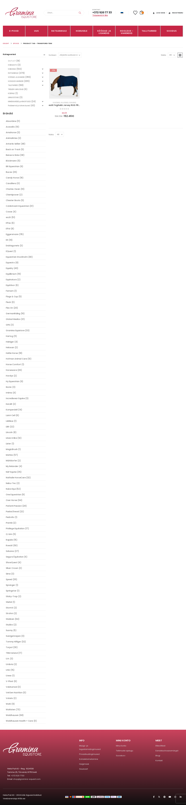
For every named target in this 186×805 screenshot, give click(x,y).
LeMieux (9, 421)
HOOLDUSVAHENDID (15, 81)
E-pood (14, 30)
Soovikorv (120, 755)
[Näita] (172, 55)
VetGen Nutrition (14, 692)
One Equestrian (13, 494)
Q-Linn (9, 534)
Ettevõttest (160, 745)
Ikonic (9, 387)
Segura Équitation (15, 556)
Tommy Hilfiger (13, 641)
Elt (7, 239)
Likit (7, 426)
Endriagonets (12, 245)
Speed (9, 579)
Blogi (157, 755)
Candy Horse (12, 177)
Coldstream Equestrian (17, 206)
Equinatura (11, 279)
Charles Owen (13, 189)
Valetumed (11, 686)
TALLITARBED (149, 30)
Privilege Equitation (15, 528)
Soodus (172, 30)
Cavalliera (11, 183)
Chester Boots (13, 200)
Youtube (170, 797)
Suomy (9, 630)
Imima (9, 392)
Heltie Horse (12, 353)
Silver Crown (12, 568)
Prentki (9, 522)
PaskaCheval (12, 511)
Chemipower (12, 194)
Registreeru (175, 13)
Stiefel (9, 602)
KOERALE (11, 93)
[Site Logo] (21, 13)
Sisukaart (83, 769)
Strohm (9, 613)
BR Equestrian (12, 166)
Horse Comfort (13, 364)
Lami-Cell (10, 415)
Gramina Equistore (15, 330)
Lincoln (9, 432)
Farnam (10, 290)
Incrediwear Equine (15, 398)
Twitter (159, 797)
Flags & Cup (12, 296)
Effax (8, 223)
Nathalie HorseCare (16, 477)
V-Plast (9, 681)
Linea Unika (11, 438)
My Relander (12, 466)
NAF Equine (11, 471)
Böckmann (11, 160)
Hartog (9, 336)
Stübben (10, 619)
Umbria (9, 664)
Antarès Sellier (13, 143)
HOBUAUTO (12, 65)
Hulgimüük (84, 764)
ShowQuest (11, 562)
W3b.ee (21, 798)
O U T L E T (12, 61)
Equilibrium (11, 273)
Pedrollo (10, 517)
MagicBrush (12, 449)
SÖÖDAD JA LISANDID (104, 32)
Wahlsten (10, 709)
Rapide (9, 539)
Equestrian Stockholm (17, 256)
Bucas (9, 172)
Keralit (9, 404)
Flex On (9, 307)
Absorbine (11, 121)
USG (8, 669)
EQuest (9, 251)
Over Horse (11, 500)
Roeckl (9, 545)
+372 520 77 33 (102, 12)
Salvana (10, 551)
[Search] (80, 12)
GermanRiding (13, 313)
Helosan (10, 347)
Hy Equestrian (12, 381)
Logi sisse (158, 13)
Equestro (10, 262)
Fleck (8, 302)
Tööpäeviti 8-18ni (100, 15)
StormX (9, 607)
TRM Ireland (12, 653)
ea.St (64, 112)
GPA (8, 324)
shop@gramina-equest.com (27, 779)
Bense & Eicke (12, 155)
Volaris (9, 698)
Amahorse (11, 132)
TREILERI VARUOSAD (16, 89)
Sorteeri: (53, 55)
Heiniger (10, 341)
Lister (8, 443)
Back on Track (13, 149)
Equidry (9, 268)
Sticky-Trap (11, 596)
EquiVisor (10, 285)
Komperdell (12, 409)
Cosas (9, 211)
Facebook (154, 797)
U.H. (7, 658)
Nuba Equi (11, 488)
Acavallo (10, 126)
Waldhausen (12, 715)
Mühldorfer (11, 460)
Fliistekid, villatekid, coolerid (64, 103)
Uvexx (8, 675)
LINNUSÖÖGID (13, 97)
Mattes (9, 454)
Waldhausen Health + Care (19, 720)
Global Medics (13, 319)
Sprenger (10, 585)
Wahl (8, 703)
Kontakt (159, 760)
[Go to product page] (64, 83)
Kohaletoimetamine (88, 759)
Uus (36, 30)
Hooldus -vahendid (126, 32)
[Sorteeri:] (69, 55)
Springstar (11, 590)
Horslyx (9, 375)
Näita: (163, 55)
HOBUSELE (81, 30)
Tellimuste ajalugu (124, 750)
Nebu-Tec (11, 483)
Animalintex (11, 138)
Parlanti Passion (14, 505)
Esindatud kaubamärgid (166, 750)
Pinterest (164, 797)
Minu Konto (121, 745)
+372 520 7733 (17, 775)
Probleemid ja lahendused (19, 105)
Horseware (11, 370)
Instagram (175, 797)
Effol (8, 228)
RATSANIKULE (59, 30)
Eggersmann (12, 234)
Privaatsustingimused (89, 754)
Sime (8, 573)
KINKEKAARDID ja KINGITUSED (19, 101)
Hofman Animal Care (16, 358)
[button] (180, 55)
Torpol (9, 647)
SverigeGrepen (13, 636)
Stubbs (9, 624)
